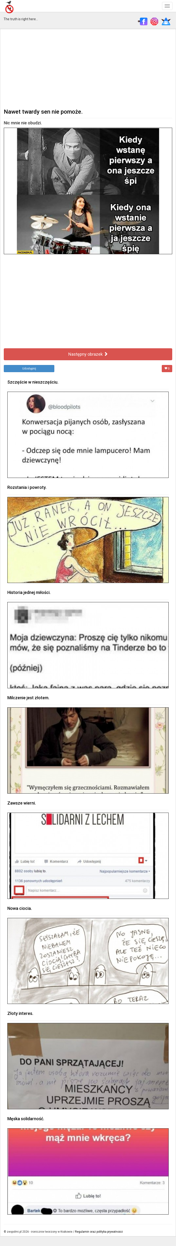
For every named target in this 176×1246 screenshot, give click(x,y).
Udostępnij (29, 368)
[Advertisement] (88, 68)
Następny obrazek (88, 354)
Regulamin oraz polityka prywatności (99, 1231)
